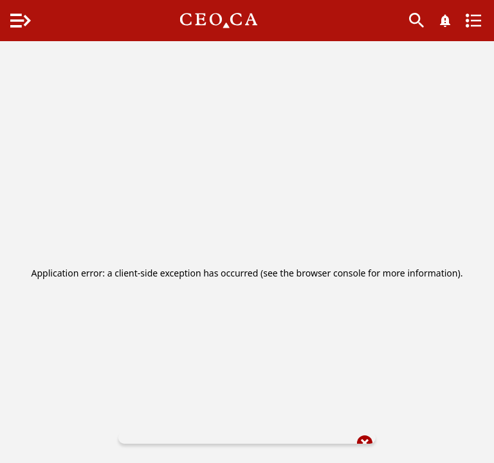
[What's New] (445, 20)
